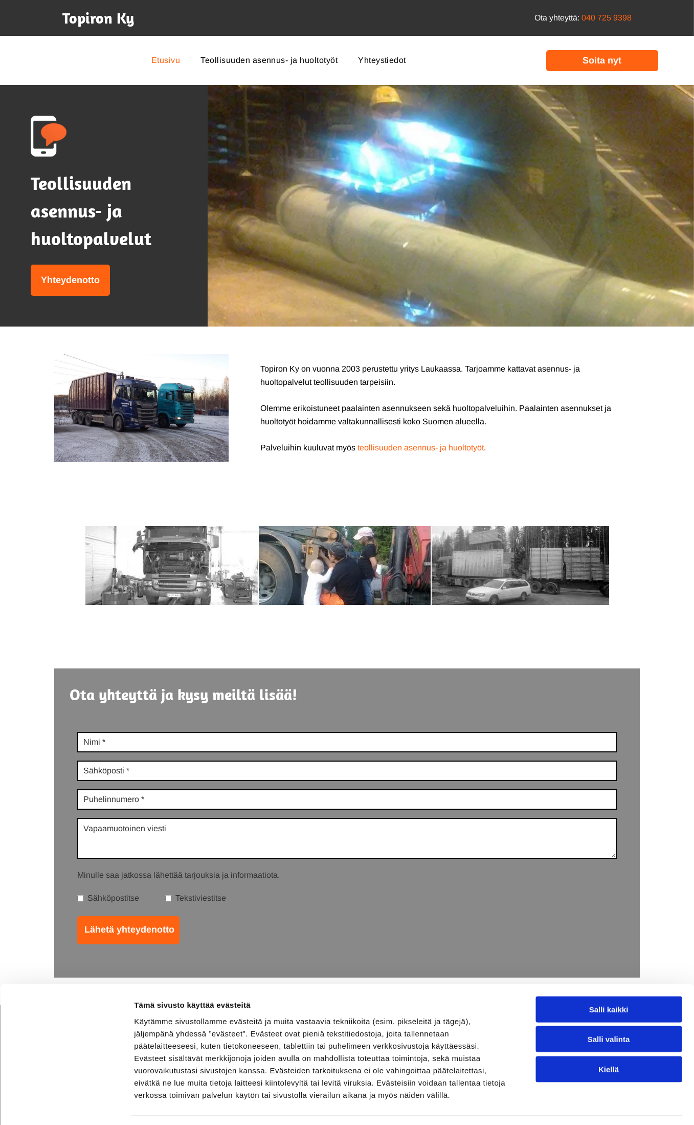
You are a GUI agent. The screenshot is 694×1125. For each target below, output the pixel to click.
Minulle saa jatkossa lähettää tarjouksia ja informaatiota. (178, 875)
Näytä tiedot (547, 1104)
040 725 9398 (606, 17)
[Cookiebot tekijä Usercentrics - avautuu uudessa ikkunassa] (66, 1105)
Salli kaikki (609, 977)
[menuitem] (165, 60)
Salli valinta (609, 1008)
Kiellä (608, 1037)
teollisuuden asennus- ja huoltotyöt (420, 447)
